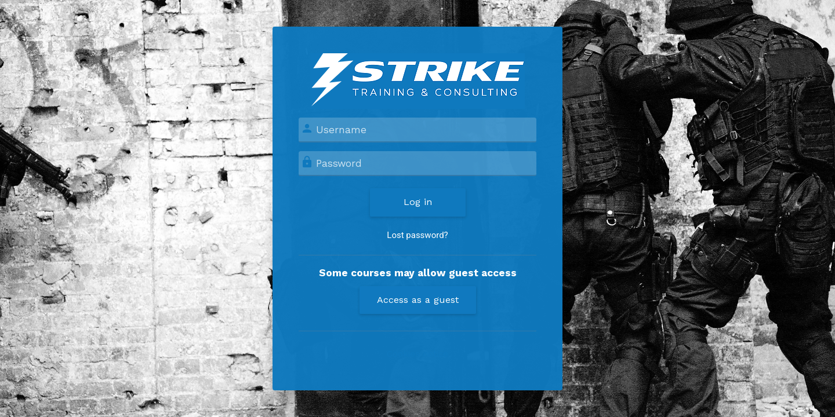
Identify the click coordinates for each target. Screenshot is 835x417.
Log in (418, 201)
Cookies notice (417, 354)
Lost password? (417, 235)
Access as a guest (418, 299)
